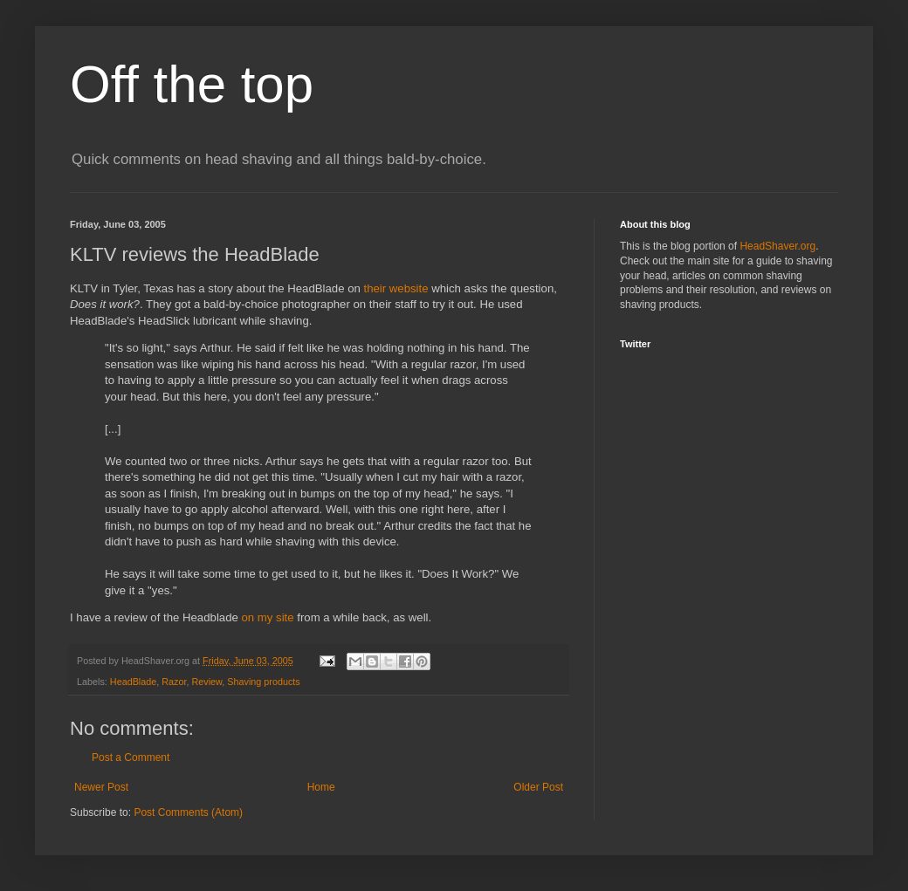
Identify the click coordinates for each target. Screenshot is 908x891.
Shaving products (263, 681)
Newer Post (101, 787)
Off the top (191, 84)
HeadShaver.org (777, 246)
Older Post (538, 787)
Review (206, 681)
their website (395, 288)
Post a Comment (130, 757)
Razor (174, 681)
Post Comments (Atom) (188, 812)
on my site (267, 617)
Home (321, 787)
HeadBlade (133, 681)
